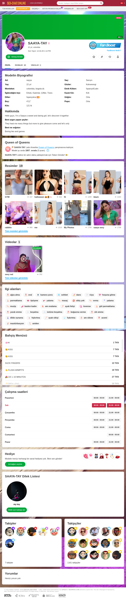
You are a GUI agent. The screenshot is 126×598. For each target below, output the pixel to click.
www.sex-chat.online (30, 589)
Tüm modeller (8, 9)
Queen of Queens (46, 147)
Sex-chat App (83, 8)
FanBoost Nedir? (114, 50)
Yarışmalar (69, 9)
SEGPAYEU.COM (74, 589)
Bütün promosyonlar (52, 8)
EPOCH (64, 589)
